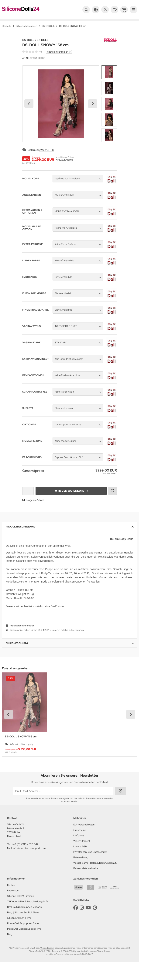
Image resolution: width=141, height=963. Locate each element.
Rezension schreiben (57, 51)
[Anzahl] (28, 491)
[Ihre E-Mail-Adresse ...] (63, 791)
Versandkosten (47, 948)
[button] (109, 72)
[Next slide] (92, 103)
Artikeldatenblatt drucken (22, 625)
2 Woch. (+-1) (46, 150)
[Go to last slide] (28, 103)
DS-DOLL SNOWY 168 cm (20, 736)
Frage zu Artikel (33, 500)
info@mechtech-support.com (29, 848)
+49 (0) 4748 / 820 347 (25, 844)
